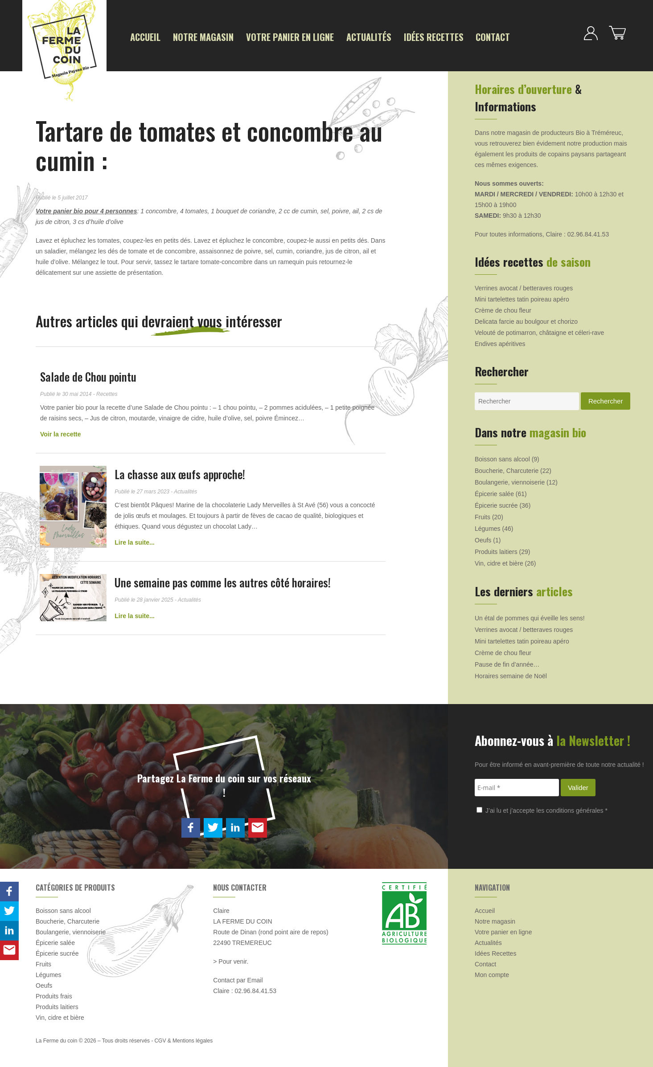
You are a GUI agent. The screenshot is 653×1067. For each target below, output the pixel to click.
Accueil (144, 36)
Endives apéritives (500, 342)
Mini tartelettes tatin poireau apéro (522, 297)
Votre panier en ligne (277, 36)
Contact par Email (238, 978)
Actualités (350, 36)
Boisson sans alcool (502, 457)
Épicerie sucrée (496, 504)
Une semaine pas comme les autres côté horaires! (224, 581)
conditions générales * (577, 809)
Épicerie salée (494, 492)
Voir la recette (60, 432)
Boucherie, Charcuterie (506, 469)
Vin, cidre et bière (499, 562)
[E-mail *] (517, 786)
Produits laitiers (496, 550)
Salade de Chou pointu (88, 375)
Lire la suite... (136, 541)
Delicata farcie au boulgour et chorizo (526, 320)
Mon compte (492, 973)
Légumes (488, 527)
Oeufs (483, 538)
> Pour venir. (230, 960)
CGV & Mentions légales (183, 1039)
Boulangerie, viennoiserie (510, 481)
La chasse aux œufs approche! (181, 472)
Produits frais (54, 994)
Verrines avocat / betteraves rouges (524, 286)
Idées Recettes (410, 36)
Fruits (482, 515)
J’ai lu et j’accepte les (542, 809)
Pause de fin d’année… (507, 663)
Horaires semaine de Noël (511, 674)
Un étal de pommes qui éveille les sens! (530, 616)
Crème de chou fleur (503, 309)
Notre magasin (198, 36)
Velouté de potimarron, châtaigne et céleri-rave (539, 331)
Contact (465, 36)
